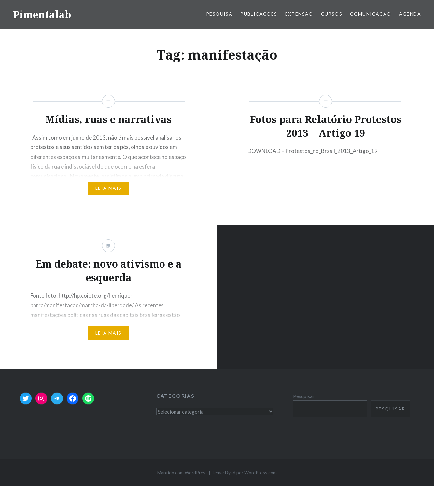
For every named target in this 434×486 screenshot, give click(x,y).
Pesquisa (219, 14)
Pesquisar (304, 396)
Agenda (410, 14)
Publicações (258, 14)
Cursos (331, 14)
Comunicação (370, 14)
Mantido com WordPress (182, 472)
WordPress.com (260, 472)
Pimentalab (42, 14)
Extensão (299, 14)
